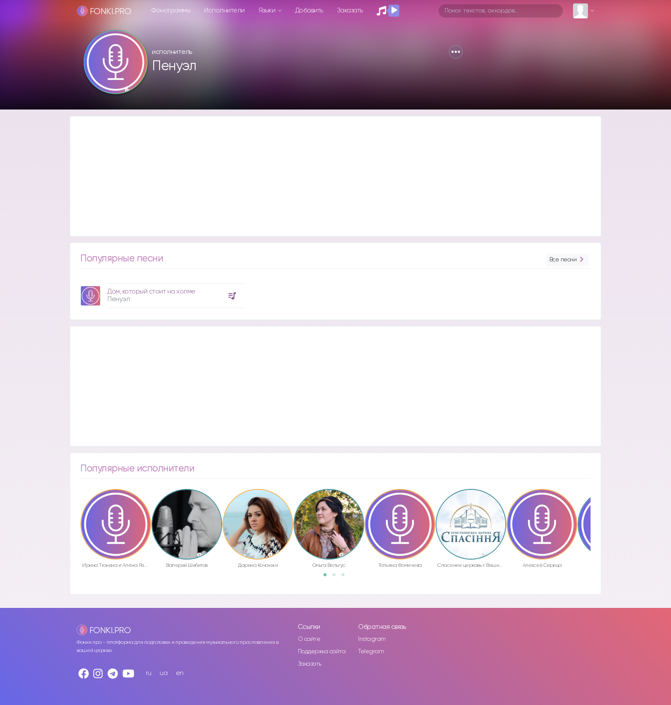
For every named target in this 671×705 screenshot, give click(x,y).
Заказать (350, 10)
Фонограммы (170, 10)
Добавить (309, 10)
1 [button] (328, 577)
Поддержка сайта (322, 652)
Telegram (371, 652)
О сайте (309, 639)
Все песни (567, 259)
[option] (161, 292)
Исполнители (224, 10)
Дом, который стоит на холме (151, 291)
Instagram (372, 639)
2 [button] (337, 577)
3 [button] (345, 577)
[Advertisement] (327, 176)
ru (148, 673)
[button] (455, 51)
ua (163, 673)
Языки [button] (267, 10)
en (180, 673)
